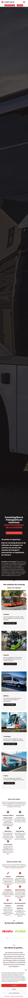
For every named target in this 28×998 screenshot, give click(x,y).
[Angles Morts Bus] (20, 886)
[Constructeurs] (8, 841)
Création (8, 876)
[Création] (8, 873)
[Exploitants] (8, 828)
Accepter (14, 985)
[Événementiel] (20, 828)
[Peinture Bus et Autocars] (8, 900)
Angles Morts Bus (20, 890)
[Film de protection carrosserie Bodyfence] (20, 900)
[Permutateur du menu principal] (24, 2)
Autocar (6, 655)
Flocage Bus (8, 890)
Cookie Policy (7, 996)
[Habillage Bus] (20, 873)
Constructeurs (8, 844)
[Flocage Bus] (8, 886)
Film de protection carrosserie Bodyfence (20, 906)
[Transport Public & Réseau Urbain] (8, 812)
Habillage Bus (20, 876)
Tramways (7, 736)
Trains (5, 776)
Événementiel (20, 831)
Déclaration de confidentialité (16, 996)
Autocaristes (20, 815)
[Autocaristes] (20, 812)
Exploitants (8, 831)
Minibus (6, 696)
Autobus (6, 614)
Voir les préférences (14, 993)
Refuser (14, 989)
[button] (26, 970)
